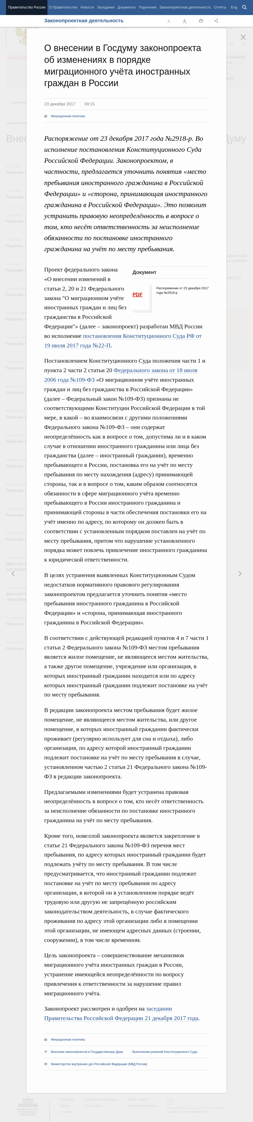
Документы (126, 7)
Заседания (105, 7)
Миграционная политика (68, 116)
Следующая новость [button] (13, 573)
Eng (234, 7)
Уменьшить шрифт (169, 21)
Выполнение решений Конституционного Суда (164, 1052)
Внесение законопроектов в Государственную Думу (87, 1052)
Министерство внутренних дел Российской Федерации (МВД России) (99, 1064)
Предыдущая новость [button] (239, 573)
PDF (138, 294)
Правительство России (26, 7)
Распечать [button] (201, 21)
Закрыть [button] (247, 41)
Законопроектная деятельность (185, 7)
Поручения (147, 7)
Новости (87, 7)
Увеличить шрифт (185, 21)
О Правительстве (63, 7)
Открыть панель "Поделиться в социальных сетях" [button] (217, 21)
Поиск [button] (245, 7)
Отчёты (220, 7)
